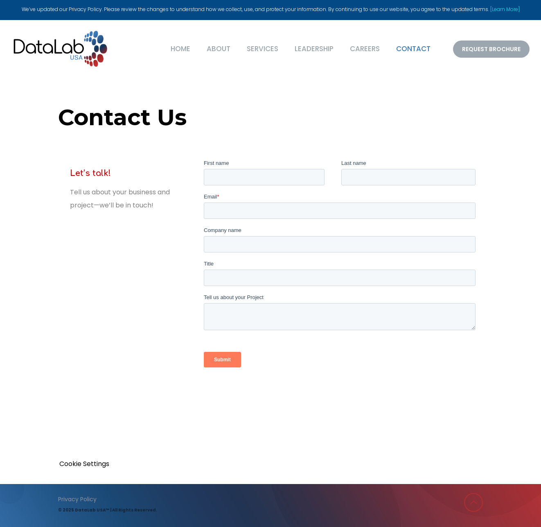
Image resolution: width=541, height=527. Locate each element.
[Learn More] (505, 9)
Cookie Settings (84, 463)
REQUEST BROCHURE (491, 49)
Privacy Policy (77, 499)
